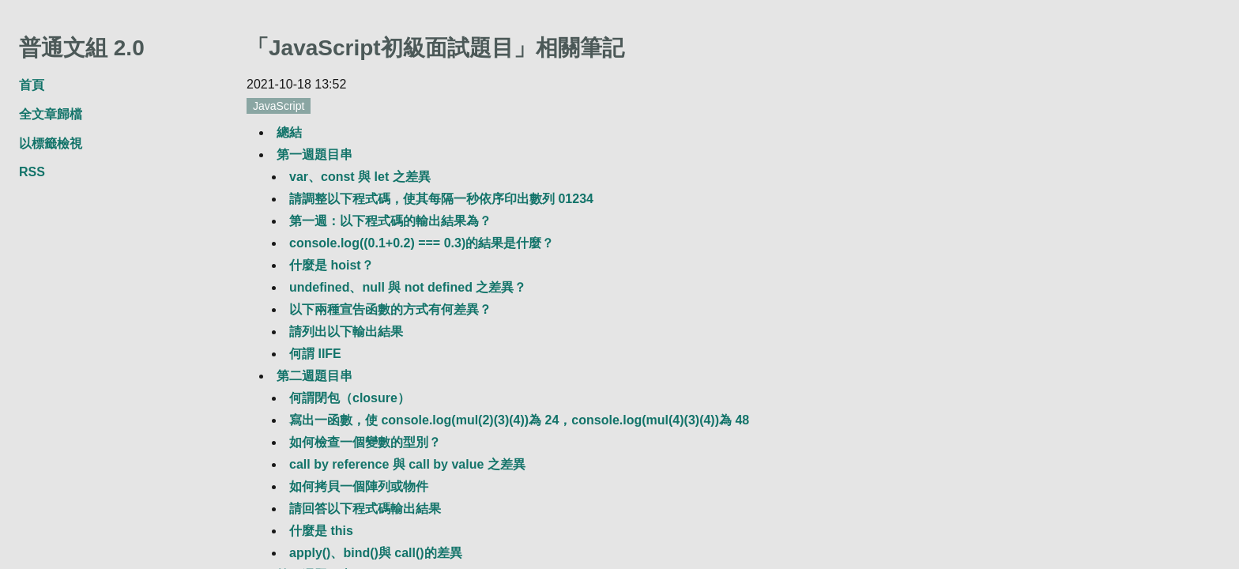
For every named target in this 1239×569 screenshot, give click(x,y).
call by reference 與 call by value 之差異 (407, 464)
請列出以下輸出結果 (346, 331)
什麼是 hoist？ (331, 265)
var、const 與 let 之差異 (360, 176)
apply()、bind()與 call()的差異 (375, 553)
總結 (289, 132)
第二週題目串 (314, 375)
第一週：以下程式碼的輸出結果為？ (390, 221)
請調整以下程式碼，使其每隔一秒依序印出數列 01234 (441, 198)
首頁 (31, 85)
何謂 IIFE (315, 353)
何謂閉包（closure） (349, 398)
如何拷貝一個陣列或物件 (358, 486)
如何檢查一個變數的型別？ (365, 442)
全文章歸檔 (50, 114)
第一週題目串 (314, 154)
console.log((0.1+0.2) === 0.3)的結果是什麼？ (421, 243)
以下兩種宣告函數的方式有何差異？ (390, 309)
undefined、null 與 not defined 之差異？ (407, 287)
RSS (32, 172)
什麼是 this (321, 530)
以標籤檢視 (50, 143)
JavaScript (278, 106)
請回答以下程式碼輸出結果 (365, 508)
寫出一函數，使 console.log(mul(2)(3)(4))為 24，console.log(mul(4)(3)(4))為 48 (519, 420)
